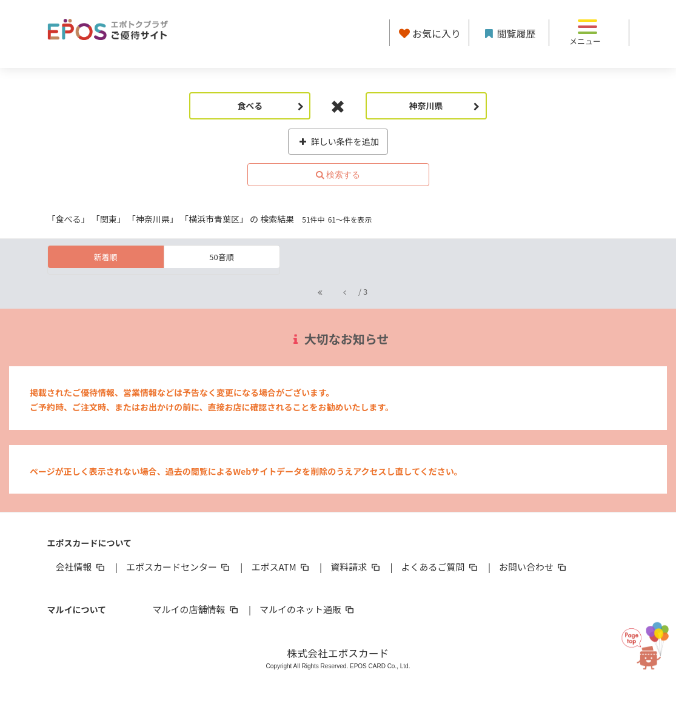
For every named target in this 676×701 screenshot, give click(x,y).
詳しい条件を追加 (338, 141)
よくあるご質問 (440, 566)
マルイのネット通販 (307, 609)
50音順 (221, 257)
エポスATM (281, 566)
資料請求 (355, 566)
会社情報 (81, 566)
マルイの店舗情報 (196, 609)
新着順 (105, 257)
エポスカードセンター (179, 566)
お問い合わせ (533, 566)
